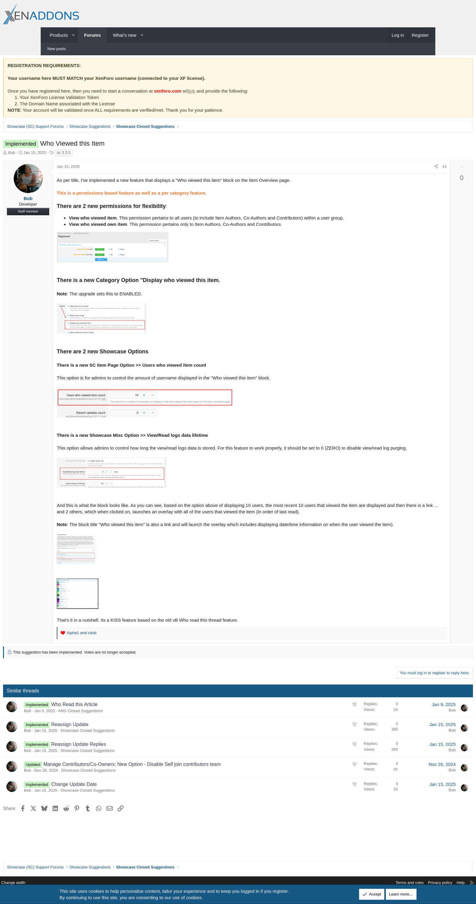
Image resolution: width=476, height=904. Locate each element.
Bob (233, 92)
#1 (402, 168)
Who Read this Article (116, 725)
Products (59, 35)
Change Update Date (116, 804)
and (124, 653)
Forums (92, 35)
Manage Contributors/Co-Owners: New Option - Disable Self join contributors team (174, 784)
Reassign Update (112, 745)
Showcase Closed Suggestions (130, 751)
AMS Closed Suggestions (122, 731)
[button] (73, 35)
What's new (124, 35)
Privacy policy (395, 883)
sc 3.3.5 (106, 154)
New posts (56, 48)
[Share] (394, 168)
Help (415, 883)
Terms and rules (364, 883)
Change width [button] (58, 883)
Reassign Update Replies (120, 764)
